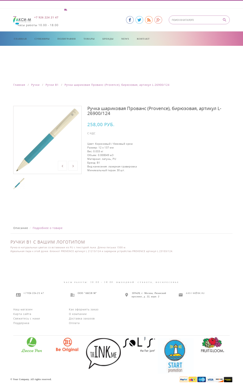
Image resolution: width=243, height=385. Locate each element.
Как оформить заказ (84, 309)
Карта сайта (22, 314)
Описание (20, 228)
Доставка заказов (82, 318)
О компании (78, 314)
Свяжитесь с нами (26, 318)
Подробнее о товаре (48, 228)
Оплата (74, 323)
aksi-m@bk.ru (195, 293)
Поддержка (21, 323)
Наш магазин (23, 309)
